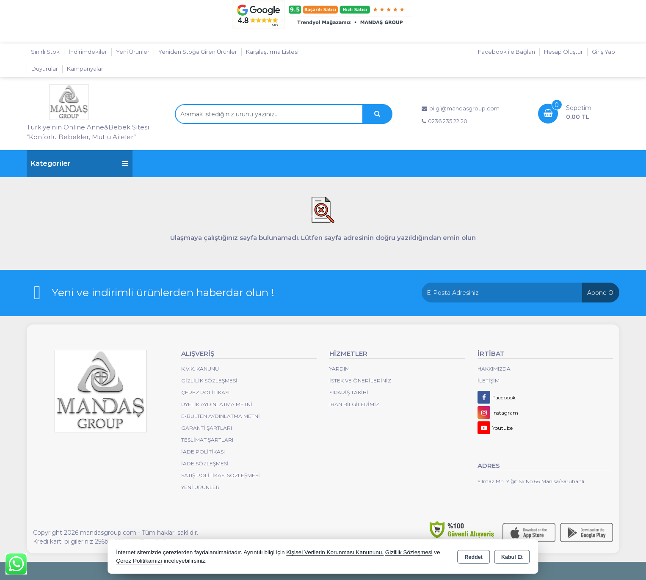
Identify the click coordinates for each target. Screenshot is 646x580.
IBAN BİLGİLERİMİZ (354, 404)
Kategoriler (79, 163)
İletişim (489, 380)
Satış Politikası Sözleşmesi (220, 475)
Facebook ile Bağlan (506, 51)
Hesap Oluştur (563, 51)
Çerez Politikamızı (139, 561)
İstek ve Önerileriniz (360, 380)
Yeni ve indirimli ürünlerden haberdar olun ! (163, 292)
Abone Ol (601, 293)
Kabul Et (512, 557)
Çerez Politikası (205, 392)
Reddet (474, 557)
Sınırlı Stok (45, 51)
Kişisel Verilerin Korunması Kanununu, (335, 552)
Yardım (339, 369)
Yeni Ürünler (200, 487)
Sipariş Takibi (348, 392)
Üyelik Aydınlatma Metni (216, 404)
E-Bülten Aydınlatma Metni (220, 416)
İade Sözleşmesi (205, 463)
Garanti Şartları (206, 428)
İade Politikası (203, 451)
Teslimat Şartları (207, 440)
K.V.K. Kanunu (200, 369)
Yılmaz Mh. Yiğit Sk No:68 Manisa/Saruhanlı (531, 481)
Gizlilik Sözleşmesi (209, 380)
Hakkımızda (494, 369)
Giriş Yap (603, 51)
